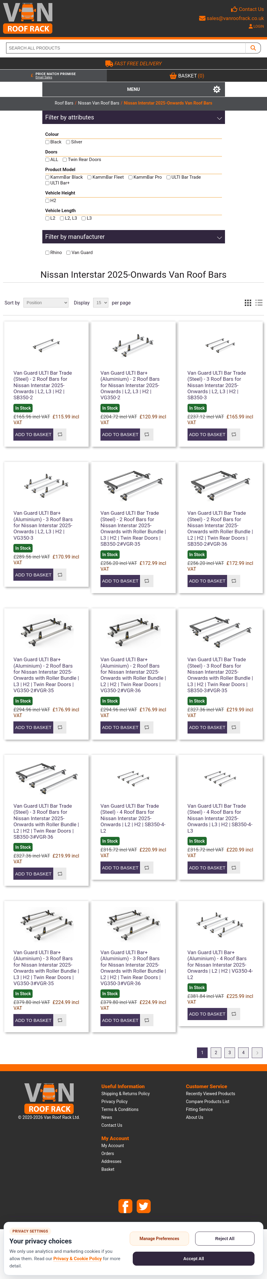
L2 (52, 218)
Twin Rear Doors (84, 159)
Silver (76, 142)
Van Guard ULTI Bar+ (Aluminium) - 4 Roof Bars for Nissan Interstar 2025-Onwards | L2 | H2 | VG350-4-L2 (220, 964)
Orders (107, 1153)
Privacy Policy (114, 1101)
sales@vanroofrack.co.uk (231, 18)
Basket (107, 1169)
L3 (89, 218)
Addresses (111, 1161)
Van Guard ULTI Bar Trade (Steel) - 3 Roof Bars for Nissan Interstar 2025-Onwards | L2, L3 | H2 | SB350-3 (217, 385)
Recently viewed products (210, 1093)
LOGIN (256, 26)
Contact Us (251, 9)
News (106, 1117)
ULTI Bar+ (60, 183)
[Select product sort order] (46, 303)
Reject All (224, 1238)
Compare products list (208, 1101)
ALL (54, 159)
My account (112, 1145)
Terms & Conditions (120, 1109)
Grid (247, 303)
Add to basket (33, 434)
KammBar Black (66, 177)
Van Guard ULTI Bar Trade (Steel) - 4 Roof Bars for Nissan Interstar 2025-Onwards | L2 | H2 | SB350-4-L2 (133, 818)
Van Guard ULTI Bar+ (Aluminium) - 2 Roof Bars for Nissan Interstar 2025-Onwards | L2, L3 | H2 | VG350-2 (130, 385)
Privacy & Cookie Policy (77, 1258)
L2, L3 (71, 218)
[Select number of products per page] (100, 303)
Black (55, 142)
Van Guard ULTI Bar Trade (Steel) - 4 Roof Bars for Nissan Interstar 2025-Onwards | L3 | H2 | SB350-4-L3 (220, 818)
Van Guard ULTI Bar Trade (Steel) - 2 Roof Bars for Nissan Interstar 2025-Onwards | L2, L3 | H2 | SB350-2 (42, 385)
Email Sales (44, 77)
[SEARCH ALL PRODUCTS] (126, 48)
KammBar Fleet (108, 177)
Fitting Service (199, 1109)
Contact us (111, 1125)
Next (257, 1052)
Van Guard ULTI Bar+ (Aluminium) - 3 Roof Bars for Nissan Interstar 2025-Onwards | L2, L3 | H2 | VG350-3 (42, 525)
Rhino (56, 252)
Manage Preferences (159, 1238)
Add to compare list (59, 434)
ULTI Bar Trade (186, 177)
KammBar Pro (147, 177)
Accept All (193, 1258)
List (258, 303)
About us (194, 1117)
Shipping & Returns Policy (125, 1093)
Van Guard (82, 252)
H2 (53, 200)
